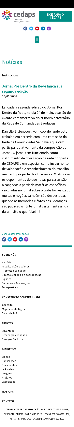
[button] (37, 39)
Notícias (8, 391)
